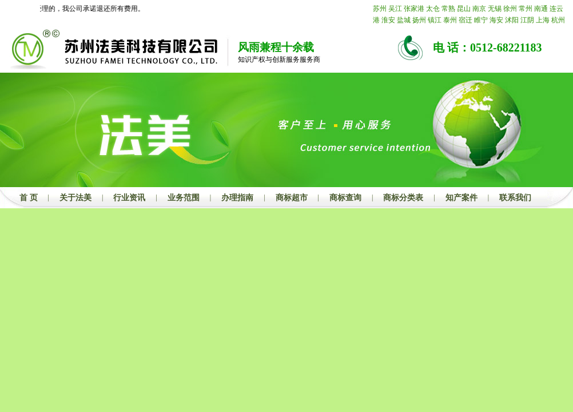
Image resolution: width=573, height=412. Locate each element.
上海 (543, 20)
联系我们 (515, 197)
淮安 (388, 20)
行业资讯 (129, 197)
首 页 (28, 197)
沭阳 (512, 20)
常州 (525, 9)
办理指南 (237, 197)
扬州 (419, 20)
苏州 (380, 9)
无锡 (495, 9)
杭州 (558, 20)
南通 (541, 9)
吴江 (395, 9)
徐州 (510, 9)
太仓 (433, 9)
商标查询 (345, 197)
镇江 (434, 20)
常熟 (448, 9)
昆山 (464, 9)
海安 (496, 20)
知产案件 (461, 197)
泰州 (450, 20)
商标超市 (292, 197)
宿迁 (465, 20)
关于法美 (75, 197)
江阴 (527, 20)
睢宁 (481, 20)
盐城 (404, 20)
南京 (479, 9)
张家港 (414, 9)
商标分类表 (403, 197)
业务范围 (184, 197)
